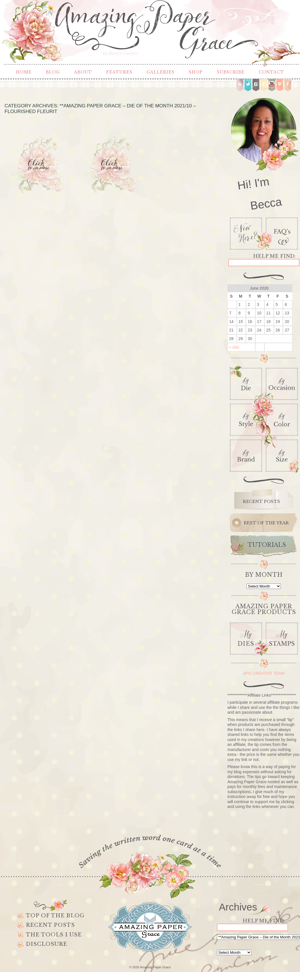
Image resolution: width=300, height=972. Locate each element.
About (83, 72)
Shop (196, 72)
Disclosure (46, 944)
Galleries (160, 72)
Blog (53, 72)
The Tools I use (54, 935)
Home (24, 72)
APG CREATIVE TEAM (263, 673)
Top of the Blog (55, 915)
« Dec (234, 347)
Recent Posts (50, 925)
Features (119, 72)
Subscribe (230, 72)
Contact (271, 72)
